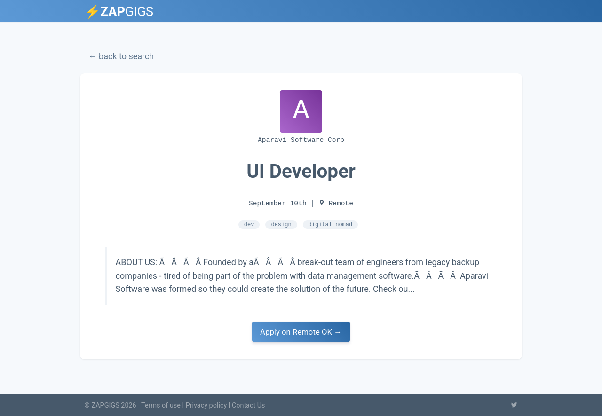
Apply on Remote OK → (301, 332)
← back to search (121, 56)
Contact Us (248, 405)
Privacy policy (206, 405)
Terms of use (161, 405)
